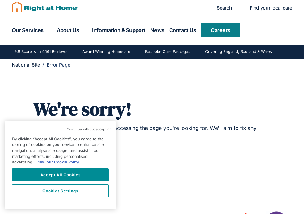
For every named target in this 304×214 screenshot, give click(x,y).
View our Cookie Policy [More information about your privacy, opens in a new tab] (57, 162)
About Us (68, 30)
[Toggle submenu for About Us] (84, 30)
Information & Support (118, 30)
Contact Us (182, 30)
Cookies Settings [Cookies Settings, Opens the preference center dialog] (60, 190)
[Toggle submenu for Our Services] (49, 30)
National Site (26, 65)
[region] (60, 165)
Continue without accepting (89, 129)
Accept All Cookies (60, 174)
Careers (220, 30)
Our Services (28, 30)
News (157, 30)
